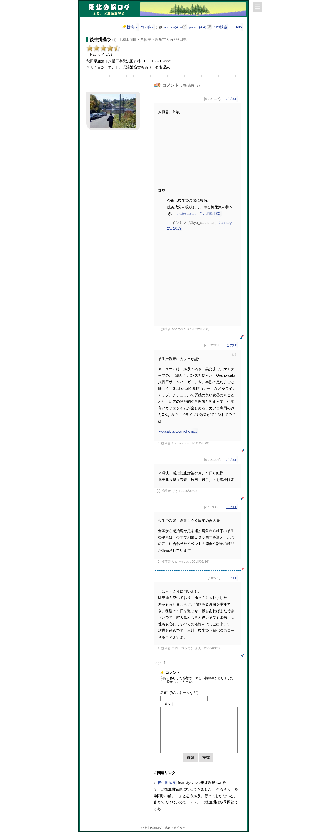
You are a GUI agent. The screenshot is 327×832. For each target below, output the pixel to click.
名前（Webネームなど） (180, 693)
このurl (231, 99)
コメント (167, 704)
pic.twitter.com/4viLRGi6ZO (198, 214)
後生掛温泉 (167, 783)
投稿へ (130, 27)
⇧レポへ (147, 27)
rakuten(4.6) (173, 27)
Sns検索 (221, 27)
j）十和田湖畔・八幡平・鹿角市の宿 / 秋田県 (150, 40)
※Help (236, 27)
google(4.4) (197, 27)
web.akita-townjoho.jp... (178, 431)
